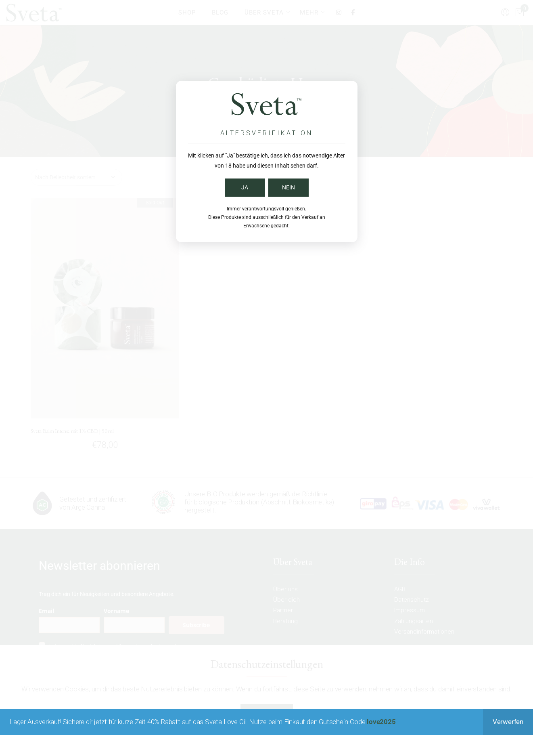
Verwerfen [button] (508, 722)
